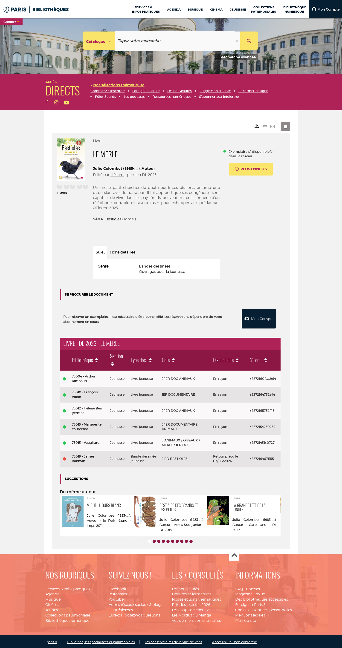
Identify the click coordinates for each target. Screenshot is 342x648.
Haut (234, 554)
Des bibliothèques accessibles (261, 598)
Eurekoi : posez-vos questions (134, 614)
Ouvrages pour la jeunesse (162, 271)
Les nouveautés (185, 588)
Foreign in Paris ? (250, 603)
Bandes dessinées (154, 266)
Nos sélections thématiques (196, 598)
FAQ (239, 588)
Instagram (118, 593)
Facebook (117, 588)
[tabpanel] (156, 269)
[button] (325, 9)
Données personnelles (272, 609)
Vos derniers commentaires (196, 619)
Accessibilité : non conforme (234, 641)
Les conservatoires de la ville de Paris (173, 641)
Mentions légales (250, 614)
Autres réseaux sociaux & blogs (135, 603)
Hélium (117, 175)
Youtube (116, 598)
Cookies (242, 609)
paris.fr (52, 641)
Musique (53, 598)
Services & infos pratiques (67, 588)
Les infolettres (121, 609)
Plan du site (245, 619)
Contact (253, 588)
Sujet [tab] (100, 252)
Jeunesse (53, 609)
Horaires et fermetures (191, 593)
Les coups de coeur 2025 (193, 609)
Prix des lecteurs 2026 (191, 603)
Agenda (52, 593)
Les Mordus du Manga (191, 614)
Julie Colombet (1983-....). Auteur (124, 168)
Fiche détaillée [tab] (122, 252)
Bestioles (113, 219)
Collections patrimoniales (67, 614)
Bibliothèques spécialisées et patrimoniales (101, 641)
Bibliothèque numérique (67, 619)
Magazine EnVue (250, 593)
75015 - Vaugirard (86, 442)
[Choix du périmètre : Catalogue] (99, 41)
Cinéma (52, 603)
